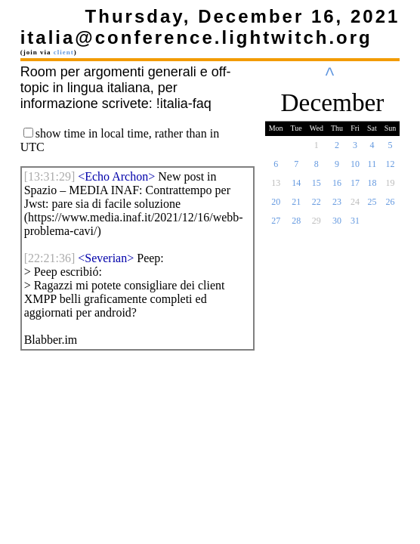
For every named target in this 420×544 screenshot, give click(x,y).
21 (296, 206)
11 (372, 168)
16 (336, 187)
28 (296, 225)
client (64, 52)
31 (355, 225)
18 (371, 187)
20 (275, 206)
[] (50, 176)
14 (296, 187)
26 (390, 206)
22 (316, 206)
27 (275, 225)
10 (355, 168)
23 (336, 206)
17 (355, 187)
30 (336, 225)
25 (371, 206)
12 (390, 168)
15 (316, 187)
